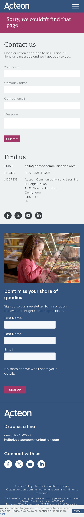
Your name (12, 67)
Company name (15, 83)
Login (65, 486)
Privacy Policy (23, 486)
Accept (78, 511)
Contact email (14, 98)
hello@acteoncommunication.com (50, 166)
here (2, 513)
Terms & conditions (47, 486)
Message (11, 114)
